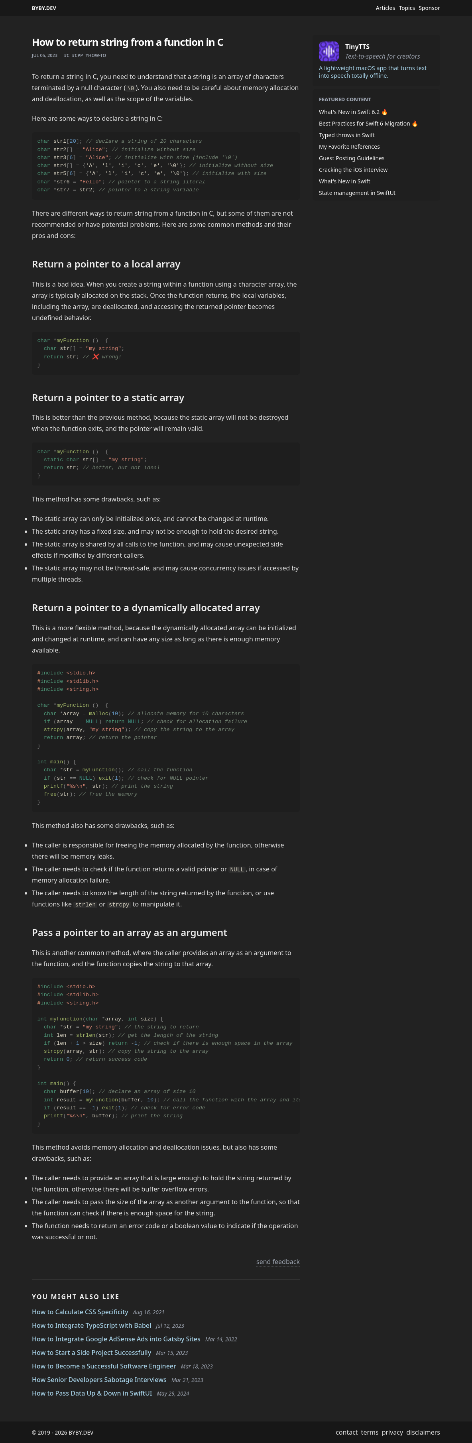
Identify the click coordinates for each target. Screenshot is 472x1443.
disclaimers (423, 1432)
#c (66, 55)
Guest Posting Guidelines (352, 158)
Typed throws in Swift (347, 135)
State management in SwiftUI (357, 193)
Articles (385, 8)
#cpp (77, 55)
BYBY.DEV (44, 8)
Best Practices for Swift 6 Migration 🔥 (368, 123)
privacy (392, 1432)
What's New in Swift (344, 181)
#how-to (95, 55)
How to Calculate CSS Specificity (80, 1311)
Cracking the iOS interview (353, 169)
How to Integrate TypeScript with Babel (91, 1325)
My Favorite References (349, 146)
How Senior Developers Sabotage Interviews (99, 1379)
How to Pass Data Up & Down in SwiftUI (92, 1393)
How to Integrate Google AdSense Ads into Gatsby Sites (116, 1339)
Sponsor (429, 8)
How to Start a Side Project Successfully (91, 1352)
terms (370, 1432)
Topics (407, 8)
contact (347, 1432)
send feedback (278, 1261)
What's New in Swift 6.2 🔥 (353, 112)
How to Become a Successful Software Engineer (104, 1366)
